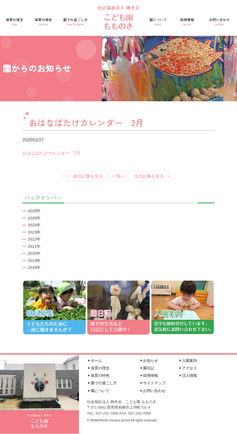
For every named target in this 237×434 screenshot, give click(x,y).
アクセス (188, 368)
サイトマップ (153, 383)
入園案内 (188, 361)
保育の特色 (43, 21)
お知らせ (149, 361)
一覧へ (118, 176)
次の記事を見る (152, 176)
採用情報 (187, 21)
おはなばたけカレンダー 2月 (51, 153)
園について (158, 21)
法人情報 (188, 376)
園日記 (147, 368)
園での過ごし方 (75, 21)
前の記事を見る (85, 176)
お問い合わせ (219, 21)
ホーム (95, 361)
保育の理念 (14, 21)
